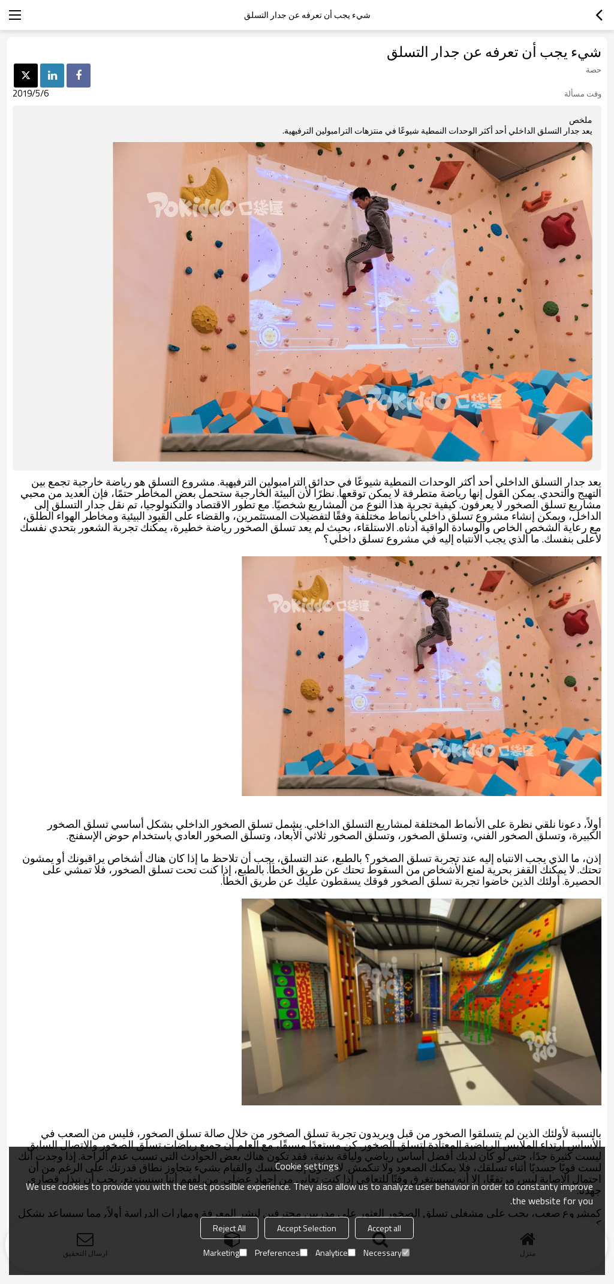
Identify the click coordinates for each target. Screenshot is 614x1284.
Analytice (335, 1252)
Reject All (229, 1228)
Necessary (386, 1252)
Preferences (281, 1252)
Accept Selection (306, 1228)
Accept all (384, 1228)
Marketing (225, 1252)
